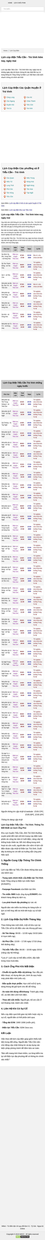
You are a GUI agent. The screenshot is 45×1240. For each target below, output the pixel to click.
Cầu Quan (10, 178)
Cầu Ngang (10, 101)
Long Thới (10, 185)
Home (5, 50)
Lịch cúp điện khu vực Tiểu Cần (20, 210)
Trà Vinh (30, 108)
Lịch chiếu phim (20, 3)
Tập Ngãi (30, 193)
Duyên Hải (10, 105)
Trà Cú (8, 108)
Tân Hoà (30, 189)
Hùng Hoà (30, 182)
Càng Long (10, 97)
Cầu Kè (29, 97)
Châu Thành (31, 101)
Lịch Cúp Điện (14, 50)
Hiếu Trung (30, 178)
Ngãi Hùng (30, 185)
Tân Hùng (10, 193)
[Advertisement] (22, 24)
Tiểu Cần (30, 105)
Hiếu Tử (9, 182)
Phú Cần (9, 189)
